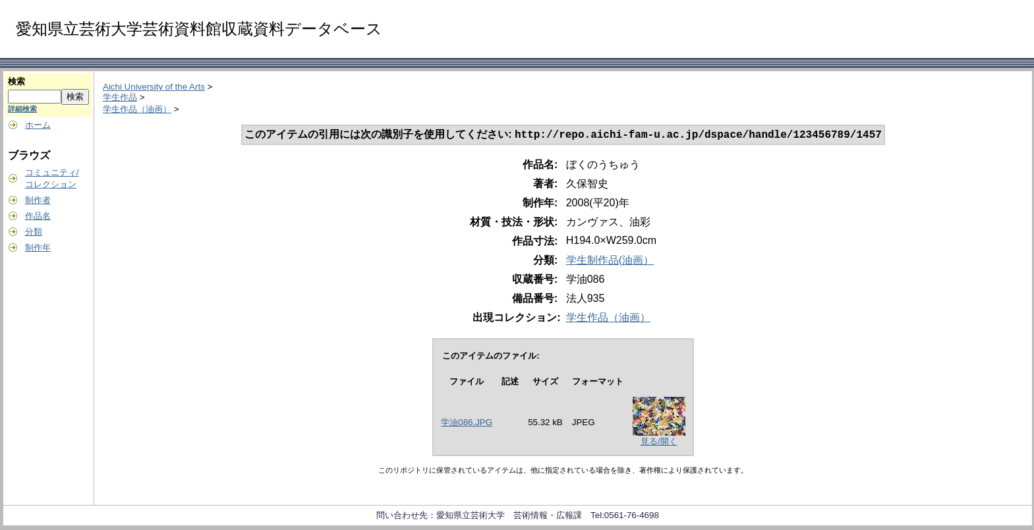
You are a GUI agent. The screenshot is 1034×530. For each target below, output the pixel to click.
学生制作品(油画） (610, 261)
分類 (33, 232)
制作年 (38, 247)
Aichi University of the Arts (154, 87)
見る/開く (659, 443)
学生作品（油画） (137, 109)
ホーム (38, 125)
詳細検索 (22, 109)
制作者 (38, 200)
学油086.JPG (466, 423)
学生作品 (120, 97)
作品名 (38, 216)
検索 (16, 81)
